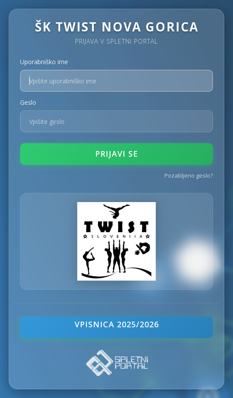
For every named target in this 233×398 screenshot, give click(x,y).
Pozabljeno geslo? (188, 175)
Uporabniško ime (44, 62)
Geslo (28, 102)
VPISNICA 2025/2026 (117, 324)
